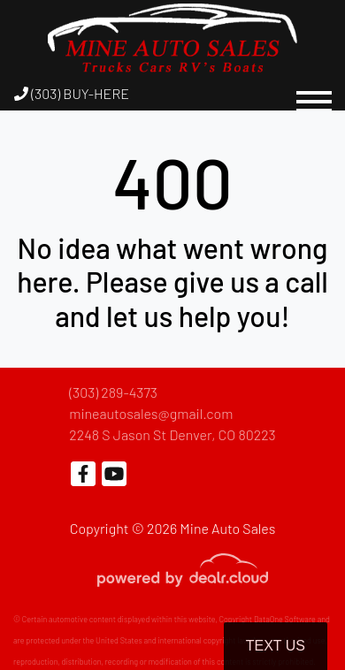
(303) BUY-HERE (71, 93)
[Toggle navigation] (314, 93)
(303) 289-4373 (113, 392)
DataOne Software (285, 619)
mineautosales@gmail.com (151, 413)
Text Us (275, 645)
